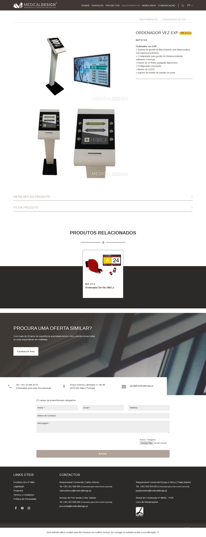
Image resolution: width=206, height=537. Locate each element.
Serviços (97, 5)
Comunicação (166, 5)
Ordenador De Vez (174, 19)
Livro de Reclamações (147, 502)
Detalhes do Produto (31, 196)
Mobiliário (149, 5)
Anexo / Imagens (148, 439)
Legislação (18, 486)
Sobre (86, 5)
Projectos (113, 5)
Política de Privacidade (24, 499)
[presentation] (59, 441)
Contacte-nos (26, 351)
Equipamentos (131, 5)
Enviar (103, 453)
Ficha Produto (26, 207)
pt (190, 5)
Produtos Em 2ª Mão (24, 482)
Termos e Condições (23, 494)
